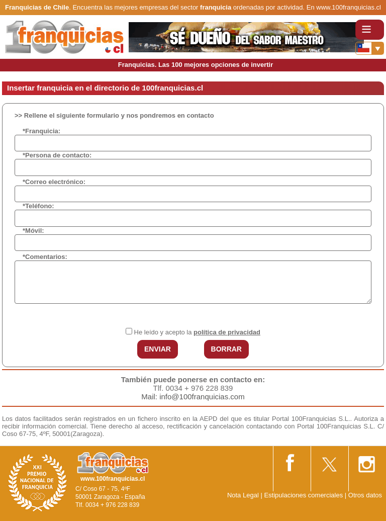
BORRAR (226, 349)
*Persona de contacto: (57, 155)
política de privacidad (227, 332)
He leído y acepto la (197, 332)
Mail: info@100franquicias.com (192, 396)
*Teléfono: (38, 206)
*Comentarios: (45, 256)
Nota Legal (243, 495)
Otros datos (365, 495)
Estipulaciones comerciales (304, 495)
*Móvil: (33, 230)
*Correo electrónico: (54, 182)
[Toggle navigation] (369, 30)
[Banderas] (369, 48)
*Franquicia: (41, 131)
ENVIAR (157, 349)
